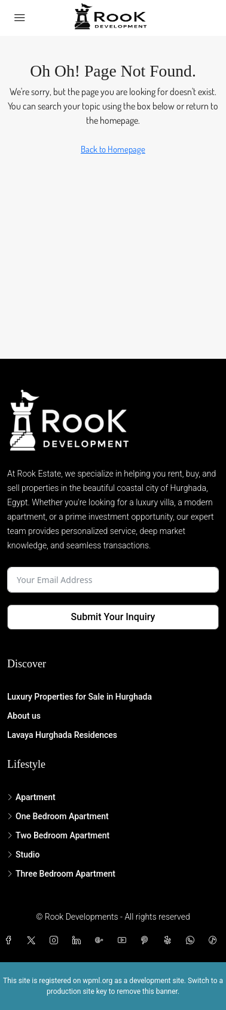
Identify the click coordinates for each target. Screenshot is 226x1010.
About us (24, 716)
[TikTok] (215, 940)
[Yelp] (169, 940)
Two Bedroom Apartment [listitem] (58, 835)
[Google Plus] (101, 940)
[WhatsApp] (192, 940)
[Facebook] (10, 940)
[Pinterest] (147, 940)
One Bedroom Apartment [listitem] (58, 816)
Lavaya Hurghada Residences (62, 735)
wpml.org (97, 981)
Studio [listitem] (23, 854)
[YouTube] (124, 940)
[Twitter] (33, 940)
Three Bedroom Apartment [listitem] (61, 873)
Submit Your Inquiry (113, 617)
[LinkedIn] (78, 940)
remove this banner (147, 991)
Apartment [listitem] (31, 797)
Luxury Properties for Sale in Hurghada (79, 696)
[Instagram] (56, 940)
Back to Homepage (113, 149)
